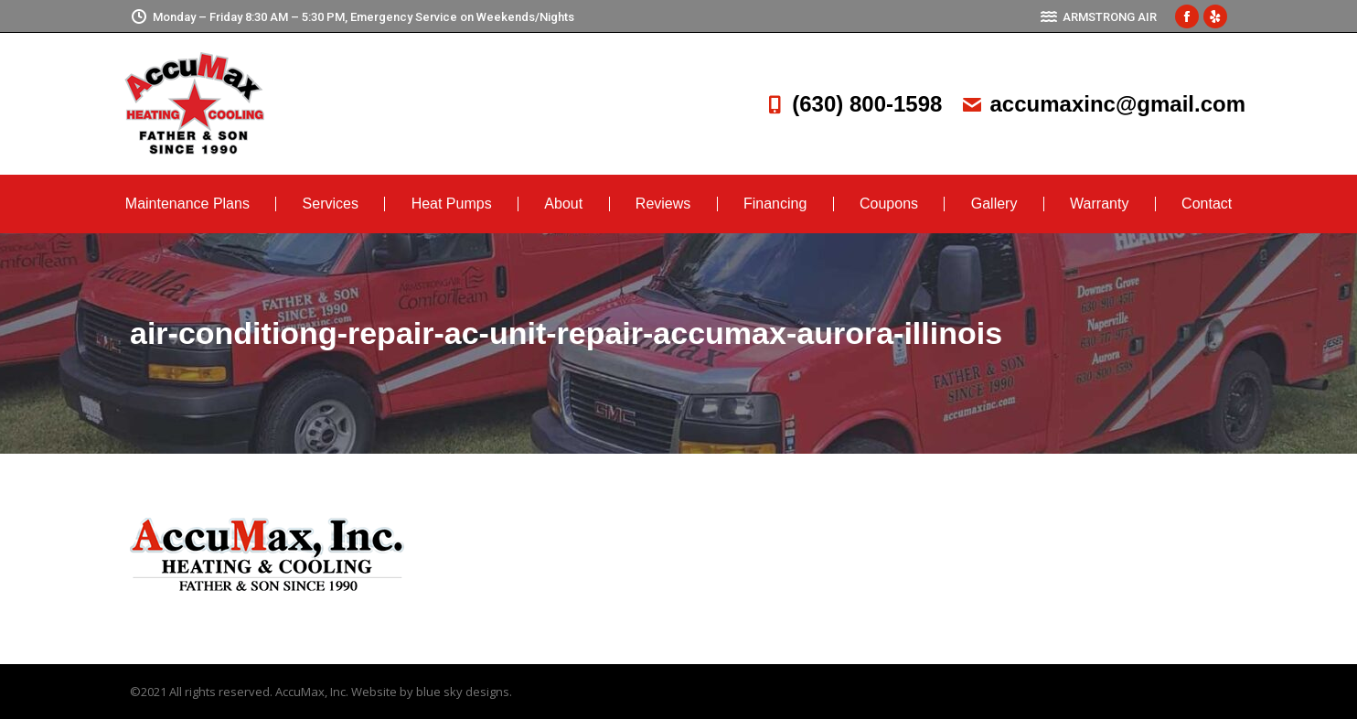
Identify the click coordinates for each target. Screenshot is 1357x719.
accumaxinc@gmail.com (1102, 103)
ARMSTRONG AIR (1098, 17)
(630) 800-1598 (852, 103)
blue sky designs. (464, 691)
